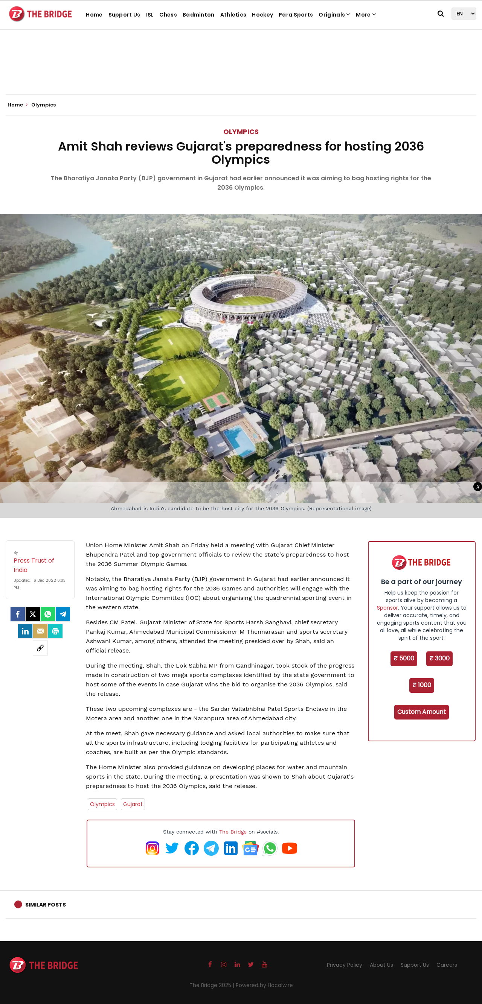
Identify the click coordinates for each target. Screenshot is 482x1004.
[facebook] (17, 614)
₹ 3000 (439, 658)
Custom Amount (421, 711)
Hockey (262, 14)
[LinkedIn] (25, 631)
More (366, 14)
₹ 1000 (421, 685)
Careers (446, 965)
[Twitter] (32, 614)
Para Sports (296, 14)
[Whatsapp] (47, 614)
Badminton (199, 14)
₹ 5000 (404, 658)
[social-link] (40, 648)
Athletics (233, 14)
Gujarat (133, 804)
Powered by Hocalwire (264, 985)
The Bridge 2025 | (212, 985)
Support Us (124, 14)
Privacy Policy (344, 965)
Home (94, 14)
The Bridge (233, 832)
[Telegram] (62, 614)
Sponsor (387, 608)
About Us (381, 965)
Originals (334, 14)
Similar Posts (45, 904)
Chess (168, 14)
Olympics (241, 131)
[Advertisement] (241, 71)
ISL (150, 14)
